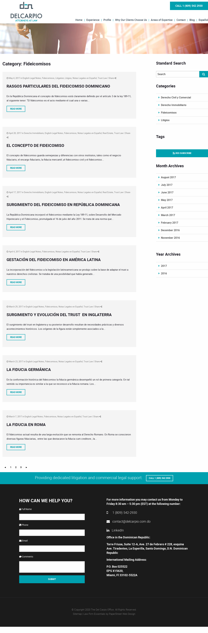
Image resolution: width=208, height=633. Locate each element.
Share (112, 78)
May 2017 (167, 200)
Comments (26, 556)
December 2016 (170, 230)
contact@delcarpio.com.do (128, 521)
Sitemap (77, 613)
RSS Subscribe (182, 153)
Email (23, 540)
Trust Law (102, 78)
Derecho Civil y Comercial (176, 97)
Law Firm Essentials (94, 613)
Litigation (59, 78)
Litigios (68, 78)
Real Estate (108, 133)
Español (203, 19)
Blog (192, 19)
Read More (16, 108)
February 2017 (169, 222)
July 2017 (166, 185)
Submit (52, 578)
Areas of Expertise (162, 19)
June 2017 (167, 192)
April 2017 (167, 207)
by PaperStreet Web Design (120, 613)
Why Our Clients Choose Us (131, 19)
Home (78, 19)
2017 (164, 266)
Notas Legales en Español (85, 78)
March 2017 (168, 215)
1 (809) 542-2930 (122, 512)
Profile (107, 19)
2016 (164, 273)
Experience (92, 19)
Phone (23, 524)
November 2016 (170, 238)
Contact (181, 19)
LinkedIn (115, 530)
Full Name (25, 508)
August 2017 (168, 177)
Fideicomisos (48, 78)
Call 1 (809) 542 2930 (189, 6)
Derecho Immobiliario (34, 133)
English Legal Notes (32, 78)
